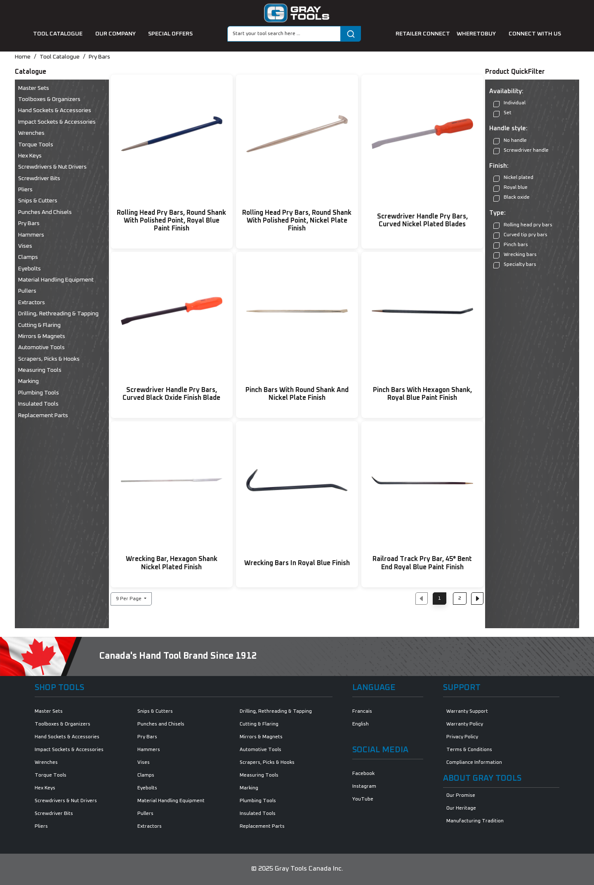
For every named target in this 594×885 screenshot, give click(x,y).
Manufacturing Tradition (475, 821)
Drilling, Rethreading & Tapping (58, 314)
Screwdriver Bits (39, 178)
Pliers (25, 189)
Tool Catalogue (60, 57)
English (360, 724)
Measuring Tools (39, 370)
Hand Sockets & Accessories (54, 110)
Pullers (27, 291)
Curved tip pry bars (520, 235)
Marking (28, 381)
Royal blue (510, 188)
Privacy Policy (462, 737)
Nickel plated (513, 178)
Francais (362, 711)
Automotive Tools (41, 347)
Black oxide (511, 198)
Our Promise (460, 795)
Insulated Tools (38, 404)
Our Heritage (461, 808)
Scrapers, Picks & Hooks (49, 359)
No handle (510, 141)
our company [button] (116, 34)
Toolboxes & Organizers (49, 99)
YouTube (362, 799)
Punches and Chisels (45, 212)
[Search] (284, 34)
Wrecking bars (515, 255)
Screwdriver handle (521, 151)
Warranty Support (467, 711)
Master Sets (33, 88)
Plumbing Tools (38, 393)
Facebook (363, 773)
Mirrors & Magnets (41, 336)
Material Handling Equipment (56, 280)
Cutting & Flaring (39, 325)
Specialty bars (514, 265)
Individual (509, 104)
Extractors (31, 302)
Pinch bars (510, 245)
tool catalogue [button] (58, 34)
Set (502, 113)
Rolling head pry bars (522, 225)
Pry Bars (99, 57)
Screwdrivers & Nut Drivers (52, 167)
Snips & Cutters (37, 201)
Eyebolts (29, 269)
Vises (25, 246)
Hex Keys (30, 156)
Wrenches (31, 133)
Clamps (28, 257)
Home (23, 57)
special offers (170, 34)
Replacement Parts (43, 415)
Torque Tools (35, 145)
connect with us (535, 34)
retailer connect (423, 34)
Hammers (31, 235)
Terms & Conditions (469, 749)
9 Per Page (129, 598)
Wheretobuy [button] (477, 34)
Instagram (364, 786)
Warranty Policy (464, 724)
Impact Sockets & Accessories (57, 122)
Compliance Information (474, 762)
